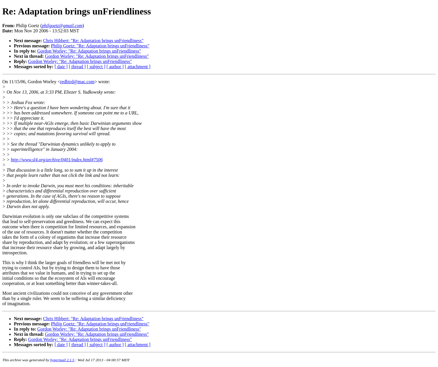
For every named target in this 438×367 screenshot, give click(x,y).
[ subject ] (96, 66)
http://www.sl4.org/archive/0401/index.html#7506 (57, 159)
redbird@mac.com (77, 81)
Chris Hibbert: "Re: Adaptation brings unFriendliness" (93, 40)
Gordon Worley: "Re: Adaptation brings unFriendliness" (89, 51)
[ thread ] (77, 66)
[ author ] (115, 66)
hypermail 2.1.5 (62, 360)
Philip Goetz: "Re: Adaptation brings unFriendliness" (100, 45)
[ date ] (61, 66)
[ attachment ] (137, 66)
